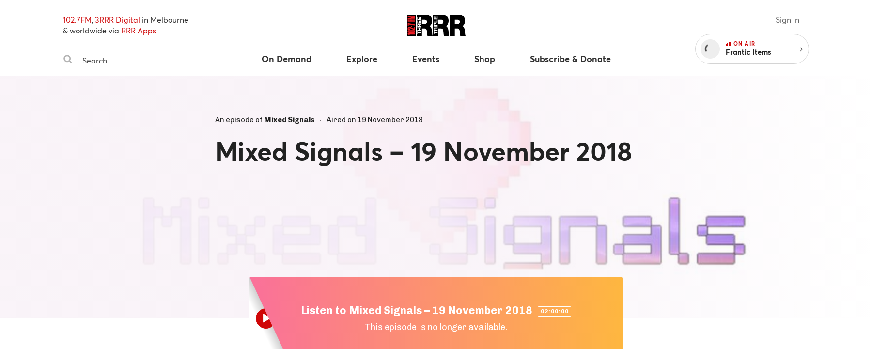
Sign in (787, 20)
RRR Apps (138, 30)
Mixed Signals (289, 119)
